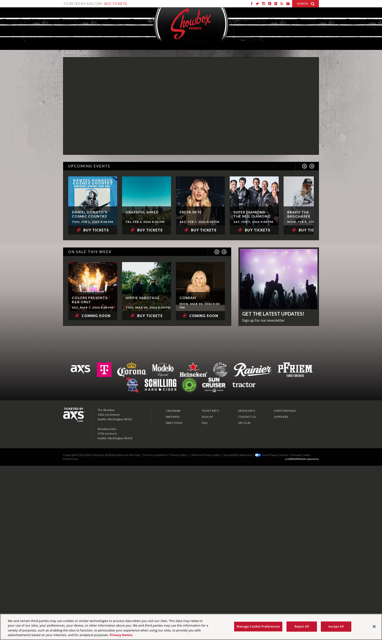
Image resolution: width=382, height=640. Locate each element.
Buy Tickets (116, 3)
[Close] (374, 626)
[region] (191, 627)
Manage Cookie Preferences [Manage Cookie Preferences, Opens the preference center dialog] (258, 626)
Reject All (302, 626)
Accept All (336, 626)
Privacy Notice (121, 635)
